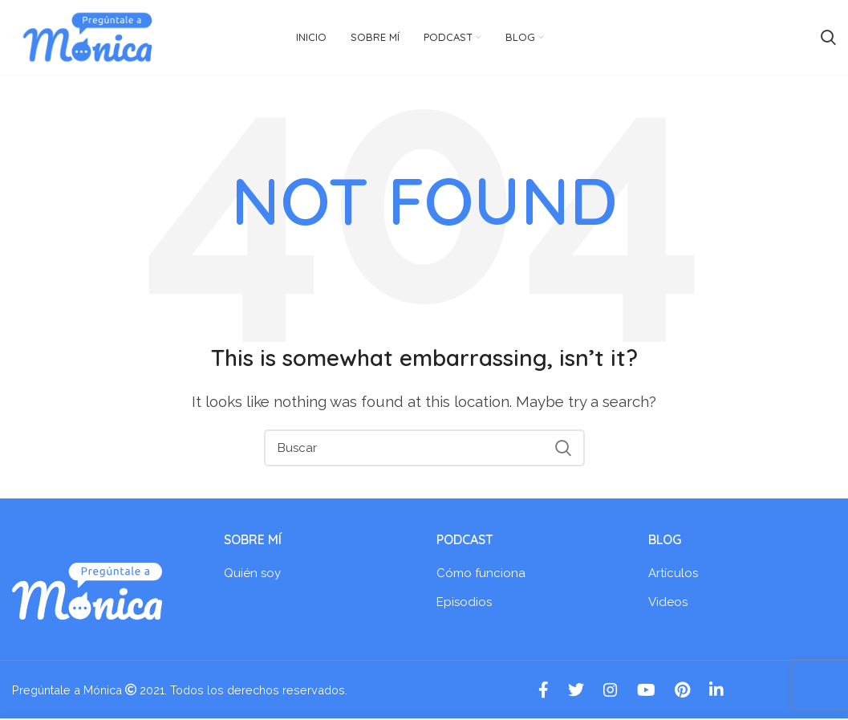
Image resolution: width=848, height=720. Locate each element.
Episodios (464, 603)
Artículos (673, 574)
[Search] (424, 449)
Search (563, 449)
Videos (668, 603)
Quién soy (252, 574)
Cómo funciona (480, 574)
